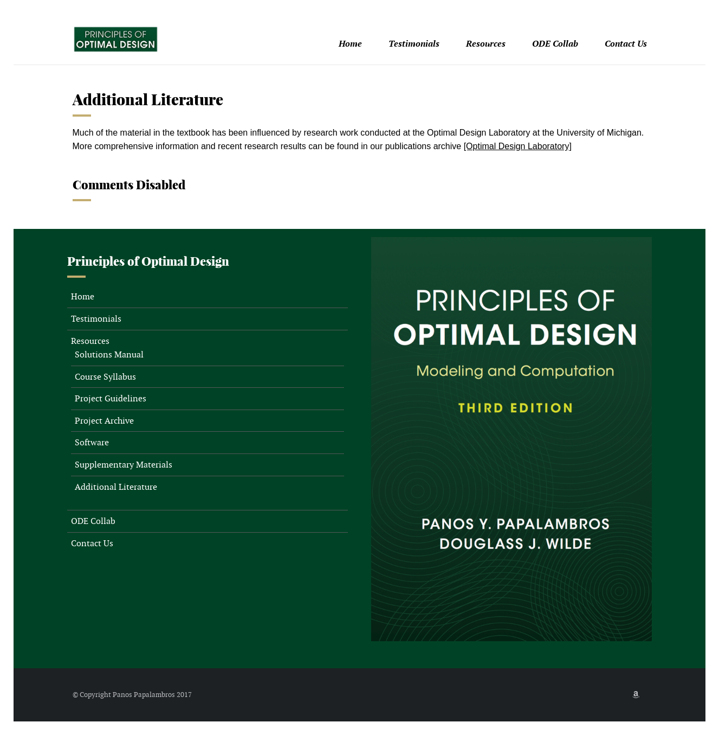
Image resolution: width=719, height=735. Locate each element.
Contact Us (626, 43)
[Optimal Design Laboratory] (518, 146)
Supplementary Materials (123, 464)
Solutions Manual (109, 354)
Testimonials (413, 43)
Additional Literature (116, 487)
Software (92, 442)
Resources (486, 43)
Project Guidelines (110, 398)
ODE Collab (555, 43)
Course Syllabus (105, 376)
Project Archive (104, 420)
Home (350, 43)
